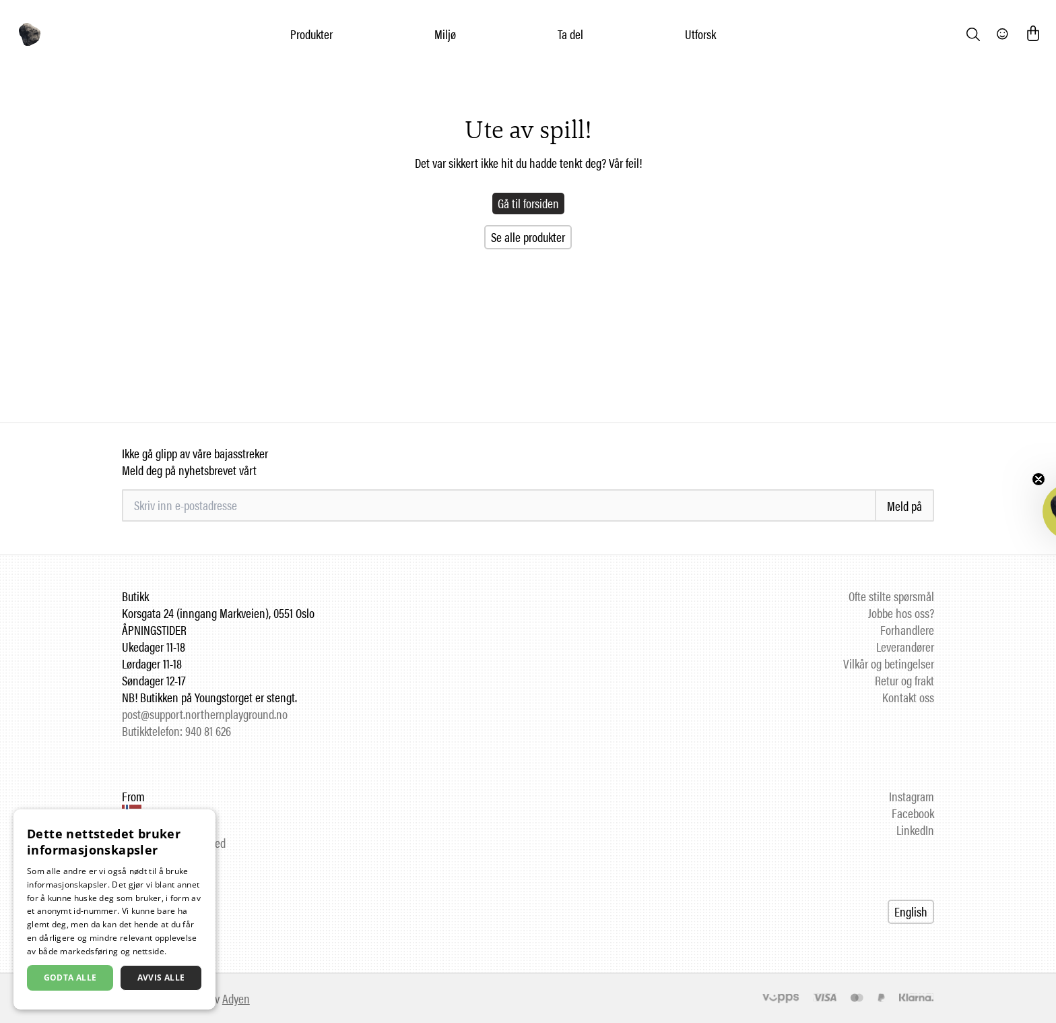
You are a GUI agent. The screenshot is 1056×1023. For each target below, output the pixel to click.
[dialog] (114, 909)
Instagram (911, 796)
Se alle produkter (528, 237)
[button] (1014, 511)
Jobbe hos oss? (901, 612)
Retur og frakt (904, 680)
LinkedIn (915, 830)
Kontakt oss (908, 697)
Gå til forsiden (528, 203)
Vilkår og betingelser (888, 663)
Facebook (913, 813)
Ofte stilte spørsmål (891, 596)
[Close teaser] (1038, 479)
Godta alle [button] (70, 977)
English (910, 911)
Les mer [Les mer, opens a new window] (185, 951)
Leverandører (905, 646)
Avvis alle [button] (161, 977)
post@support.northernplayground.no (205, 714)
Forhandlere (907, 629)
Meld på (904, 506)
